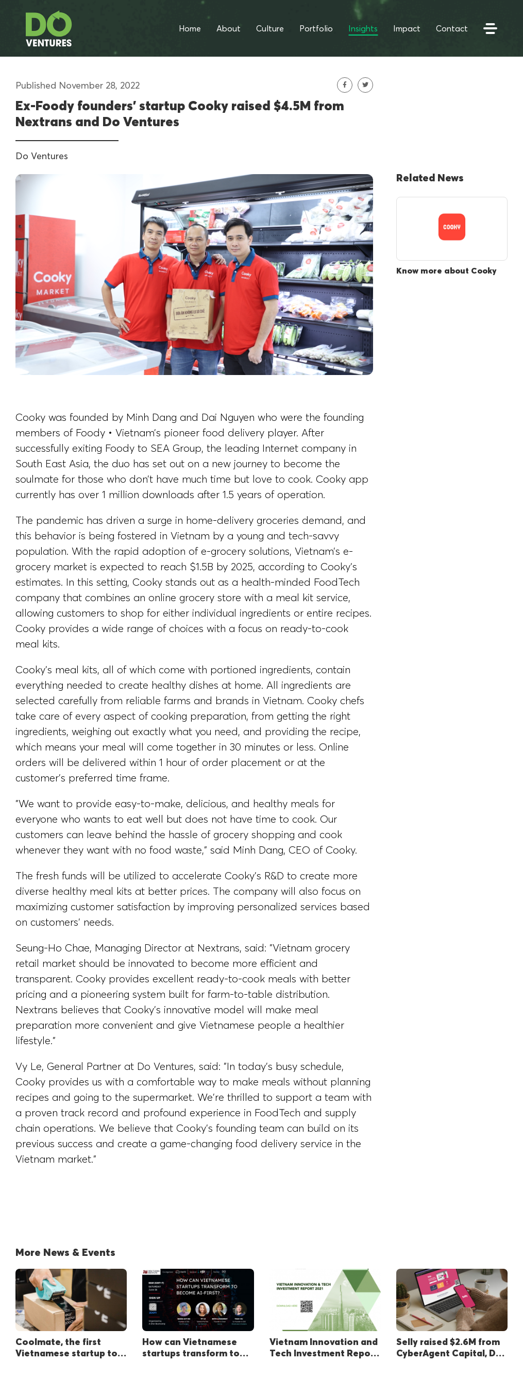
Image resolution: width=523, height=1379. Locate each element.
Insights (363, 28)
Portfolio (316, 28)
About (228, 28)
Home (190, 28)
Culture (270, 28)
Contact (452, 28)
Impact (406, 28)
